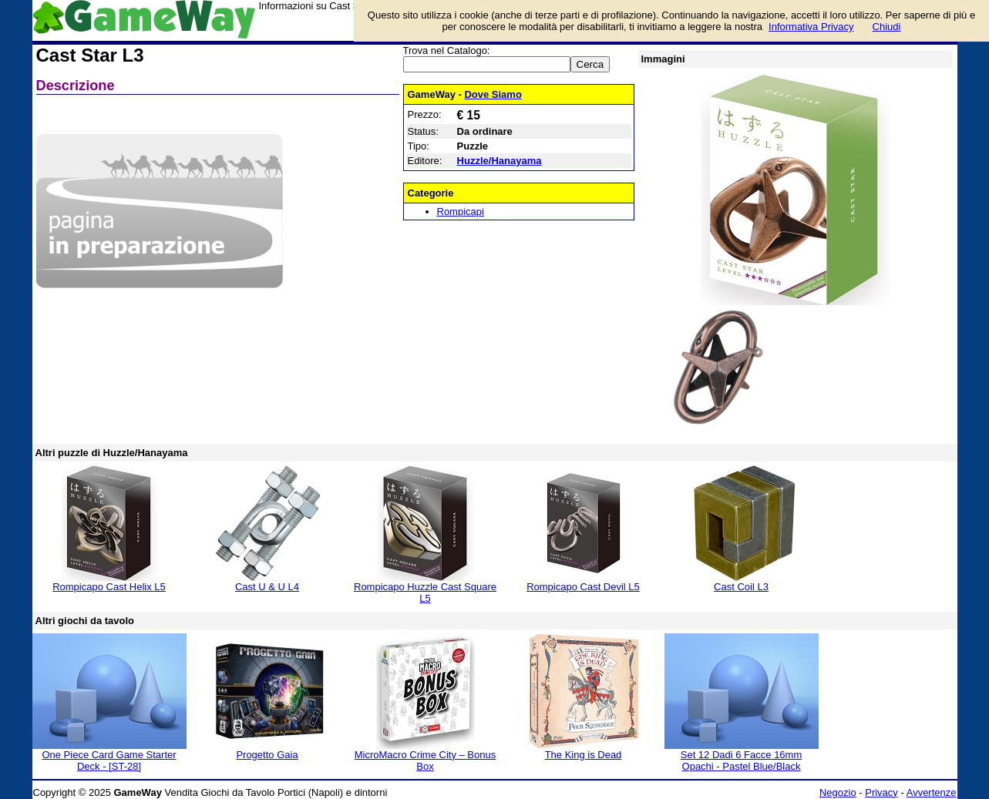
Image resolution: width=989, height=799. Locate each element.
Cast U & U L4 (267, 587)
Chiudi (887, 26)
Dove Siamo (492, 94)
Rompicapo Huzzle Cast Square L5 (425, 592)
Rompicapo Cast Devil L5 (583, 587)
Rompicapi (460, 211)
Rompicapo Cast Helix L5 (109, 587)
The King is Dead (583, 754)
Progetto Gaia (267, 754)
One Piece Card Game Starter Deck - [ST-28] (109, 760)
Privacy (881, 792)
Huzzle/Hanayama (499, 160)
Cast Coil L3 (741, 587)
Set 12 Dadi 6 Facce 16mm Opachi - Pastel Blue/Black (741, 760)
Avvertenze (932, 792)
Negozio (837, 792)
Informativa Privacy (811, 26)
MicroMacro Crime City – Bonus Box (425, 760)
